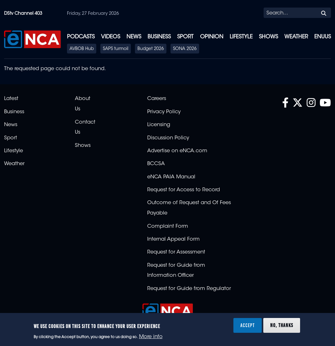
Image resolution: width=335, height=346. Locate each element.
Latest (11, 98)
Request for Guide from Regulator (189, 288)
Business (159, 37)
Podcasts (81, 37)
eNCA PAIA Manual (171, 177)
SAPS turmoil (115, 49)
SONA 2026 (185, 49)
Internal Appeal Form (173, 239)
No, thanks (281, 325)
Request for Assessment (176, 252)
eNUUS (322, 37)
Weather (296, 37)
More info (151, 336)
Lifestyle (241, 37)
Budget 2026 (150, 49)
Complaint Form (167, 226)
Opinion (211, 37)
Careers (156, 98)
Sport (185, 37)
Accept (247, 325)
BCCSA (156, 163)
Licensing (158, 124)
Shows (268, 37)
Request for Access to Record (183, 190)
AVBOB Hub (82, 49)
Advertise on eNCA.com (177, 150)
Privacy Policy (164, 111)
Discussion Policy (168, 138)
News (133, 37)
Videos (110, 37)
